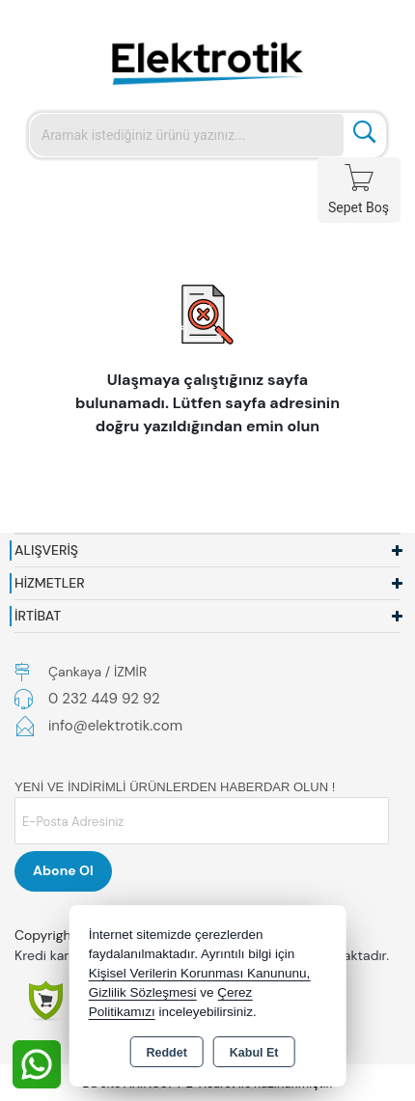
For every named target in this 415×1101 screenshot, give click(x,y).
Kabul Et (254, 1053)
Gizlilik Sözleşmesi (143, 992)
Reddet (166, 1053)
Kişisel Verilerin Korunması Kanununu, (200, 973)
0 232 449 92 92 (104, 698)
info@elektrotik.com (115, 725)
